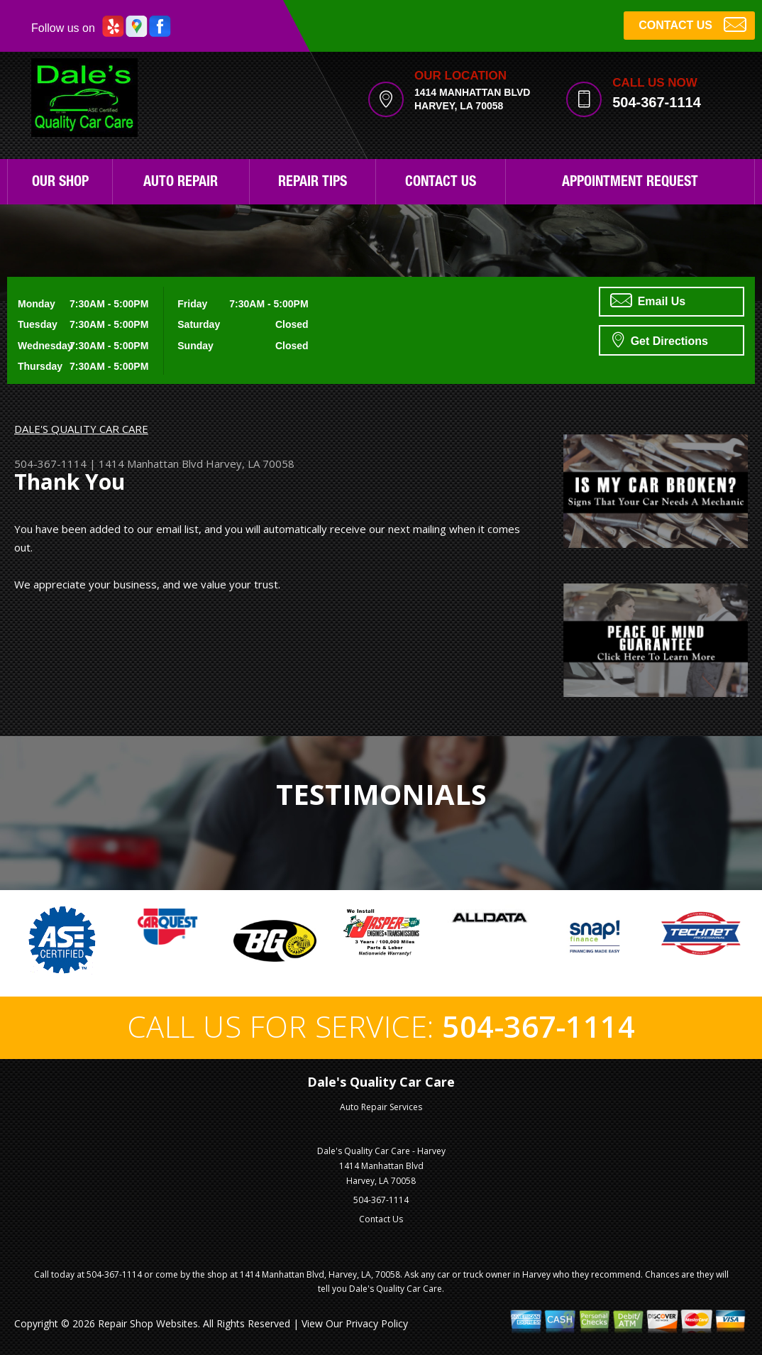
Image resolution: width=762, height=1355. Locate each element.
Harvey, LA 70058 (250, 463)
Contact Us (440, 183)
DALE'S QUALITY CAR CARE (81, 429)
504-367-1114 (656, 102)
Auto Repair (180, 183)
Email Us (647, 300)
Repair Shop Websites (148, 1323)
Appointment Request (630, 183)
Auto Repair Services (381, 1107)
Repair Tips (312, 183)
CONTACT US (692, 23)
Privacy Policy (377, 1323)
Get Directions (660, 339)
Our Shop (60, 183)
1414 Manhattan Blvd (151, 463)
